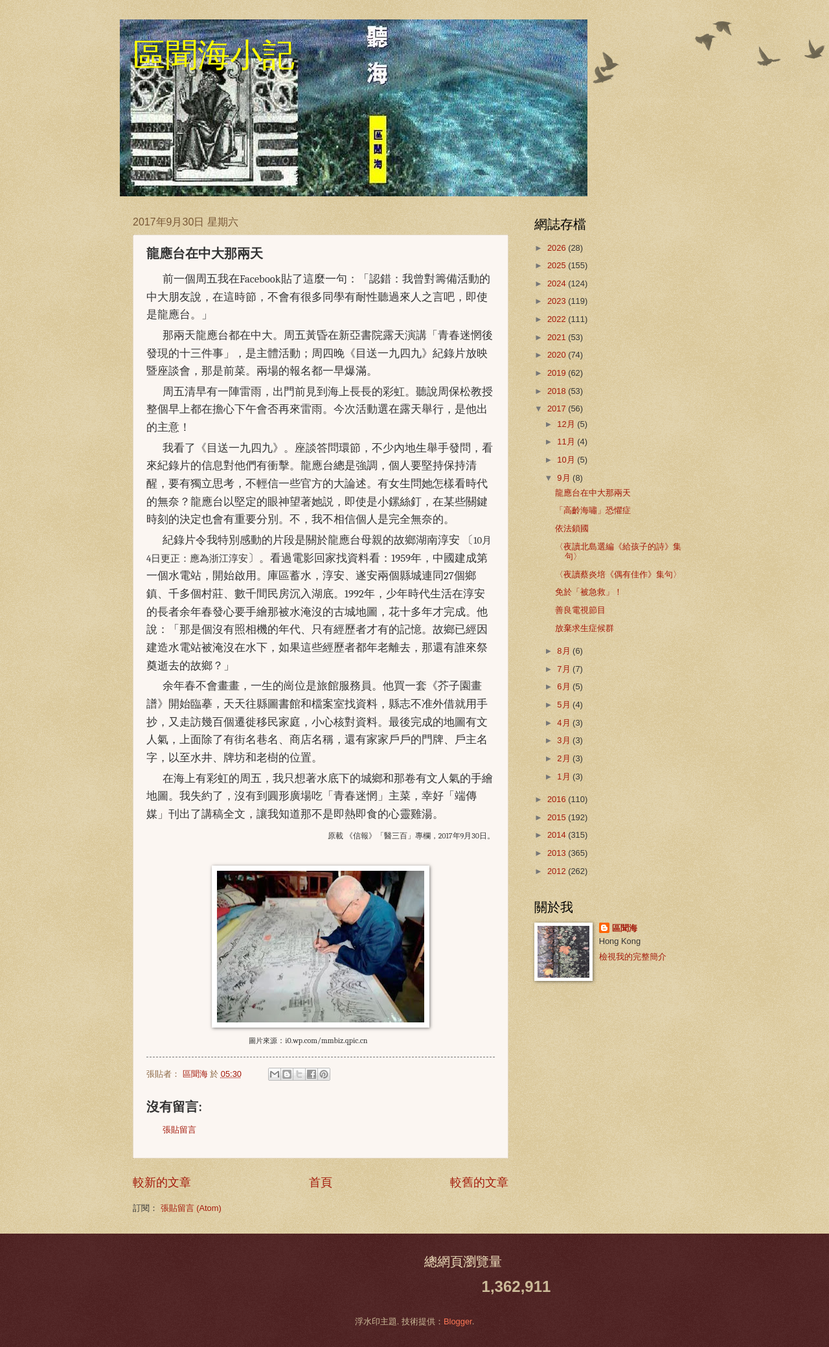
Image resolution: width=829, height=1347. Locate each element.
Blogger (458, 1321)
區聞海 (624, 928)
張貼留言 (179, 1129)
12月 (567, 424)
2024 (557, 283)
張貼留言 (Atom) (191, 1208)
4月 (565, 723)
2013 (557, 853)
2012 (557, 871)
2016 (557, 799)
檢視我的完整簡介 (632, 956)
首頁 (320, 1182)
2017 (557, 408)
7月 (565, 669)
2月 (565, 758)
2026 (557, 248)
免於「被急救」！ (588, 592)
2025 (557, 265)
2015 (557, 817)
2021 (557, 337)
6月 (565, 686)
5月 (565, 704)
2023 (557, 301)
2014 (557, 835)
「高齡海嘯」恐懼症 (593, 510)
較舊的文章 (479, 1182)
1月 (565, 776)
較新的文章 (162, 1182)
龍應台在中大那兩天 (593, 493)
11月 (567, 441)
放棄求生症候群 (584, 628)
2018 (557, 391)
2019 (557, 373)
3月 (565, 740)
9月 (565, 478)
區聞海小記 (214, 55)
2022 (557, 319)
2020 (557, 355)
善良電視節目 (580, 610)
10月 (567, 460)
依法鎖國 (572, 528)
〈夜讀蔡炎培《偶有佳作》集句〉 (618, 574)
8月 (565, 651)
